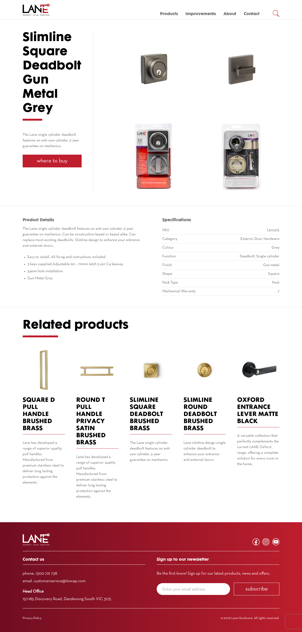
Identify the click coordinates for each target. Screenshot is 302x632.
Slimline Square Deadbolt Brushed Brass (146, 414)
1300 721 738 (46, 574)
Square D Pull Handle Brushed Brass (39, 414)
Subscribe (256, 589)
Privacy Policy (32, 618)
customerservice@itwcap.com (60, 581)
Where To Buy (52, 161)
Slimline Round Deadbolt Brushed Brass (200, 414)
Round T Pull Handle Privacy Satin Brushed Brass (91, 421)
